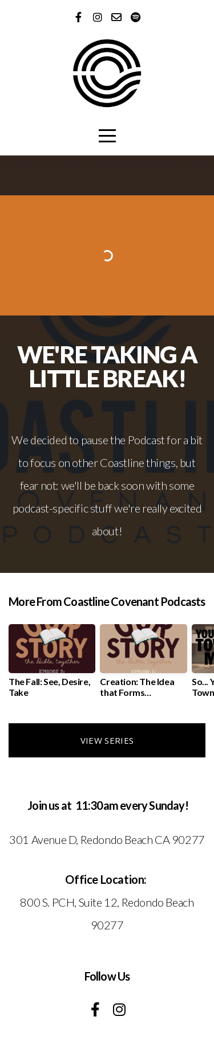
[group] (52, 665)
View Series (107, 740)
